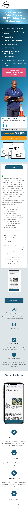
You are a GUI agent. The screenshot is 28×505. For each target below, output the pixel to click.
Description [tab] (10, 167)
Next (14, 138)
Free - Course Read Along (10, 118)
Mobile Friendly (14, 499)
